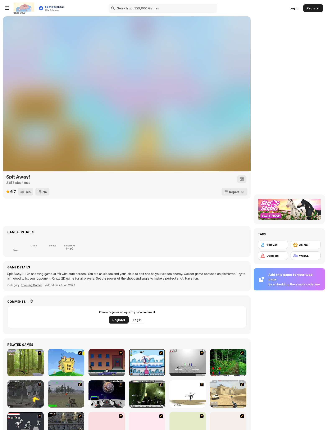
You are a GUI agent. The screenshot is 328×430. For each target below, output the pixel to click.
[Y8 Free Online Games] (23, 8)
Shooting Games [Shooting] (31, 285)
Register (313, 8)
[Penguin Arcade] (147, 362)
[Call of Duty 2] (25, 394)
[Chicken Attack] (66, 362)
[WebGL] (306, 255)
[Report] (234, 192)
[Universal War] (106, 394)
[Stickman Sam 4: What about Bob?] (187, 362)
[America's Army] (66, 394)
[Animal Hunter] (25, 362)
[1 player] (273, 245)
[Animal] (306, 245)
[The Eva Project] (147, 394)
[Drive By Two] (106, 362)
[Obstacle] (273, 255)
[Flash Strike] (228, 394)
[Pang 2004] (228, 362)
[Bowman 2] (187, 394)
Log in (294, 8)
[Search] (113, 8)
